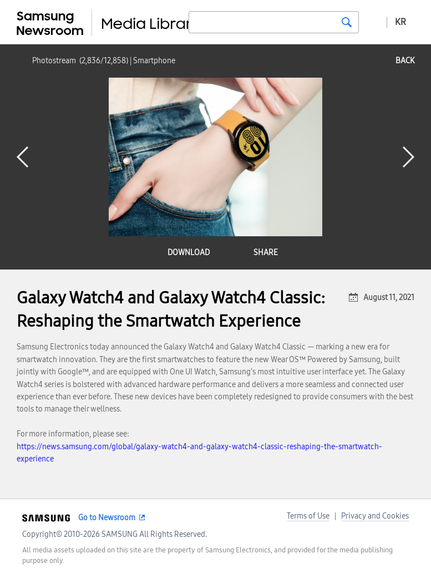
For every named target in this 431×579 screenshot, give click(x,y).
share (265, 252)
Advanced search (373, 21)
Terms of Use (308, 516)
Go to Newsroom (106, 517)
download (189, 252)
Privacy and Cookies (375, 516)
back (404, 60)
